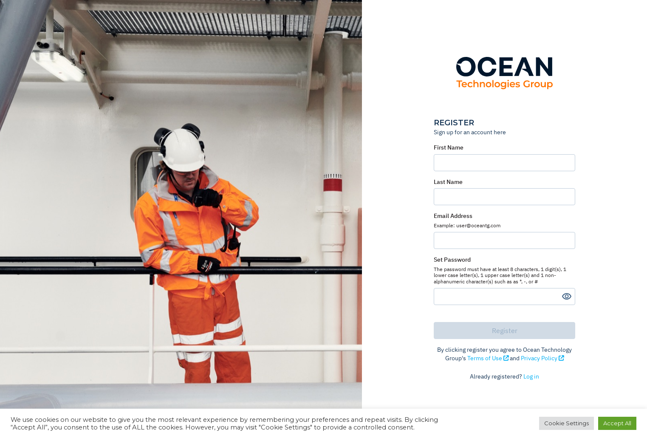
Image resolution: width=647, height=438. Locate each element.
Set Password (504, 270)
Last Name (448, 182)
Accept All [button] (617, 423)
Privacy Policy (542, 358)
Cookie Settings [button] (566, 423)
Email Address (504, 220)
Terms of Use (488, 358)
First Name (448, 147)
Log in (531, 376)
